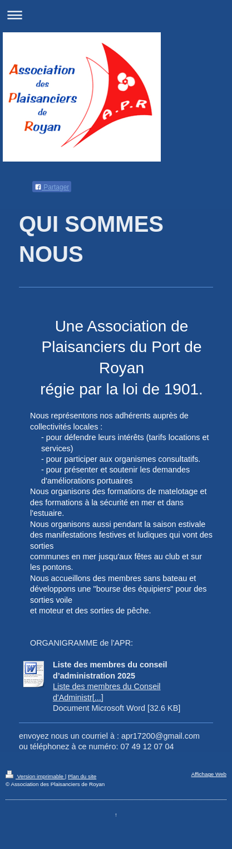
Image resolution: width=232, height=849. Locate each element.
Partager (51, 187)
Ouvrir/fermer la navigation (116, 15)
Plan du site (82, 776)
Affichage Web (208, 774)
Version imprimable (35, 776)
